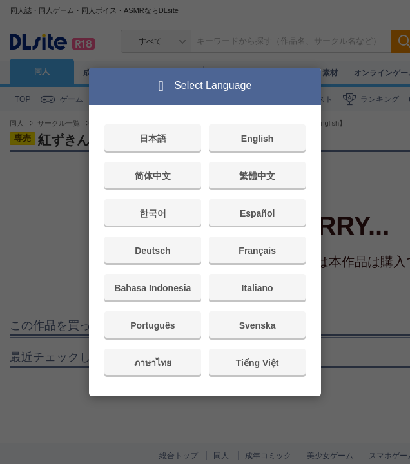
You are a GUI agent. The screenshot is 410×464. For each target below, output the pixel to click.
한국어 (152, 213)
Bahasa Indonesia (152, 288)
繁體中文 (257, 176)
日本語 (152, 138)
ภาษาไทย (152, 363)
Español (257, 213)
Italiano (257, 288)
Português (152, 325)
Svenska (257, 325)
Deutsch (152, 251)
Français (257, 251)
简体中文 (153, 176)
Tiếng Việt (257, 363)
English (257, 138)
